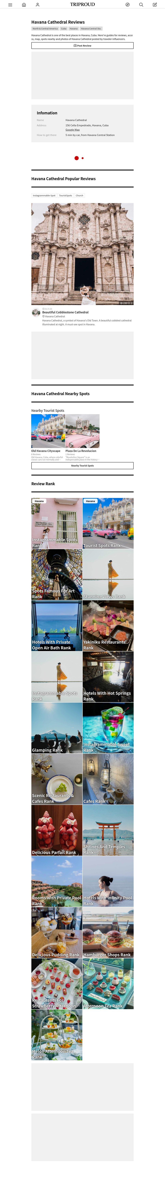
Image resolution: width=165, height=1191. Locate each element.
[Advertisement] (82, 75)
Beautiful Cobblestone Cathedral (88, 314)
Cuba (63, 28)
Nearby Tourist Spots (82, 465)
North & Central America (45, 28)
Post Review (82, 45)
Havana (74, 28)
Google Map (73, 129)
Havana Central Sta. (91, 28)
